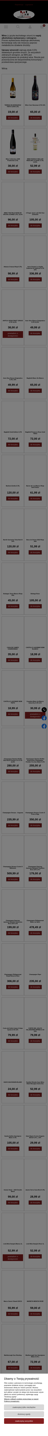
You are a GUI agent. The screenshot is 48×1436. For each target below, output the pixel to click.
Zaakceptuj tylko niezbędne (24, 1407)
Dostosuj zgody (24, 1414)
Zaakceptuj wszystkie (24, 1421)
